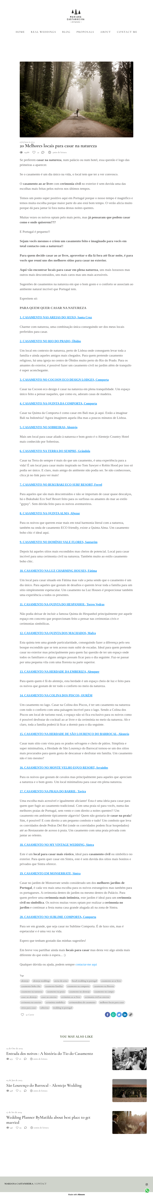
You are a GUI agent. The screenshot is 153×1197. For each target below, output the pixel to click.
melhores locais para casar (112, 1002)
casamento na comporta (78, 986)
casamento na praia (56, 991)
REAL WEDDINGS (43, 31)
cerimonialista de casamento (82, 1002)
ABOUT (105, 31)
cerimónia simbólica (55, 1002)
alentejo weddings (41, 980)
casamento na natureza (31, 991)
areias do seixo (61, 980)
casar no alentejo (29, 997)
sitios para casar (28, 1007)
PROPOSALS (85, 31)
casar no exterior (49, 997)
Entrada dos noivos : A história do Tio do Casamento (49, 1053)
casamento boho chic (31, 986)
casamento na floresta (104, 986)
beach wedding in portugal (84, 980)
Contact (40, 1184)
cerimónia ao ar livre (70, 997)
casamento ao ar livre (111, 980)
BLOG (66, 31)
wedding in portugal (62, 1007)
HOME (20, 31)
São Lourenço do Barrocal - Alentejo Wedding (44, 1085)
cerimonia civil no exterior (97, 997)
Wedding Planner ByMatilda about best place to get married (48, 1120)
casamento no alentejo (79, 991)
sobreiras (44, 1007)
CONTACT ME (127, 31)
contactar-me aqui (86, 964)
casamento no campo (104, 991)
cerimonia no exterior (31, 1002)
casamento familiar (54, 986)
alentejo (25, 980)
